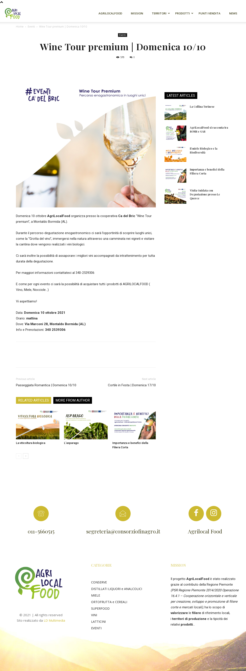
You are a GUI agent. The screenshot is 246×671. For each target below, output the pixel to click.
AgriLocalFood (110, 13)
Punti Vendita (209, 13)
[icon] (196, 515)
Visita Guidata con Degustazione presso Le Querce (205, 194)
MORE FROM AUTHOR (72, 400)
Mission (137, 13)
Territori (159, 13)
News (233, 13)
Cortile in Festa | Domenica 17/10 (132, 385)
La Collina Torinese (202, 106)
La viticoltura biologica (30, 443)
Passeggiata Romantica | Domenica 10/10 (46, 385)
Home (20, 26)
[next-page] (25, 456)
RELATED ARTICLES (33, 400)
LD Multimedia (54, 620)
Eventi (31, 26)
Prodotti (182, 13)
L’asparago (71, 443)
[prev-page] (18, 456)
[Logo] (15, 13)
